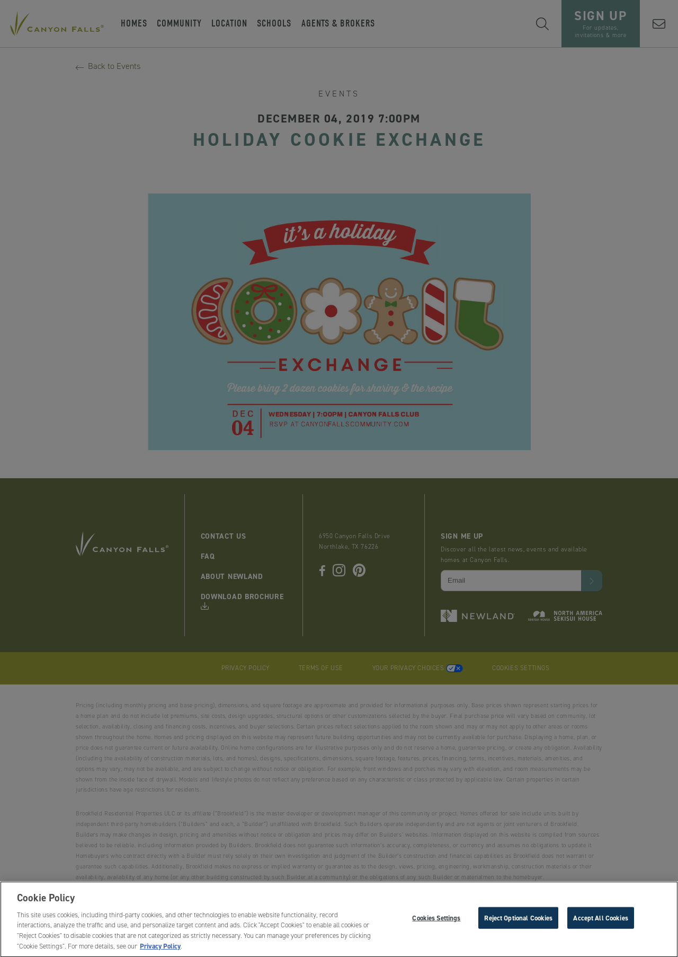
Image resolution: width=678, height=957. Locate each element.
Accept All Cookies (600, 920)
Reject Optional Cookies (518, 920)
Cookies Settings (436, 920)
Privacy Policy (160, 948)
